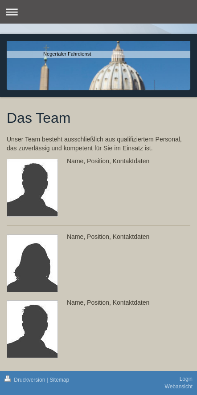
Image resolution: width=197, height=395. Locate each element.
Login (186, 379)
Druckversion (25, 380)
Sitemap (59, 380)
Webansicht (179, 386)
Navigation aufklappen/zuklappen (98, 11)
